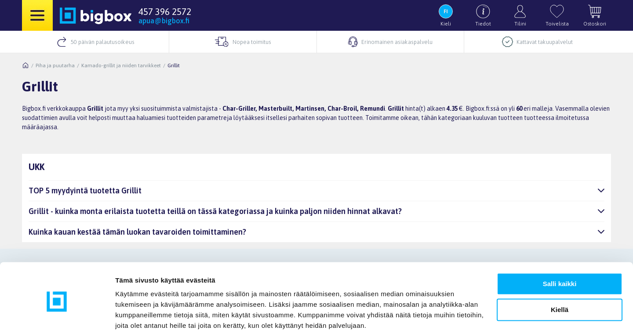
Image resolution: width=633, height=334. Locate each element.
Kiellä (559, 276)
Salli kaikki (560, 250)
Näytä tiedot (134, 316)
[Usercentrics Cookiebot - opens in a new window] (56, 316)
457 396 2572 (164, 11)
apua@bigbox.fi (163, 21)
